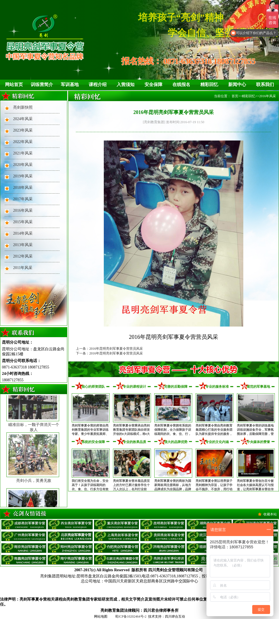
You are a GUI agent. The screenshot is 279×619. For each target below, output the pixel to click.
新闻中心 (237, 84)
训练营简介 (42, 84)
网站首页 (14, 84)
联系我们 (265, 84)
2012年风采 (23, 256)
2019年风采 (23, 176)
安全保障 (153, 84)
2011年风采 (22, 268)
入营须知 (125, 84)
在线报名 (181, 84)
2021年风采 (23, 153)
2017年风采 (23, 199)
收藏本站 (270, 514)
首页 (235, 96)
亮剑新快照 (23, 107)
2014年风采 (23, 233)
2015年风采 (23, 222)
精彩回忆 (209, 84)
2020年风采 (23, 165)
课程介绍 (98, 84)
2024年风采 (23, 119)
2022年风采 (23, 142)
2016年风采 (23, 210)
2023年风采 (23, 130)
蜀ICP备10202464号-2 (130, 616)
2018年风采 (23, 187)
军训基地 (70, 84)
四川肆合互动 (175, 616)
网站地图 (100, 616)
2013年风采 (23, 245)
